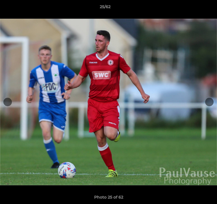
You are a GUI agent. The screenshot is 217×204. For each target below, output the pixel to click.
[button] (196, 8)
